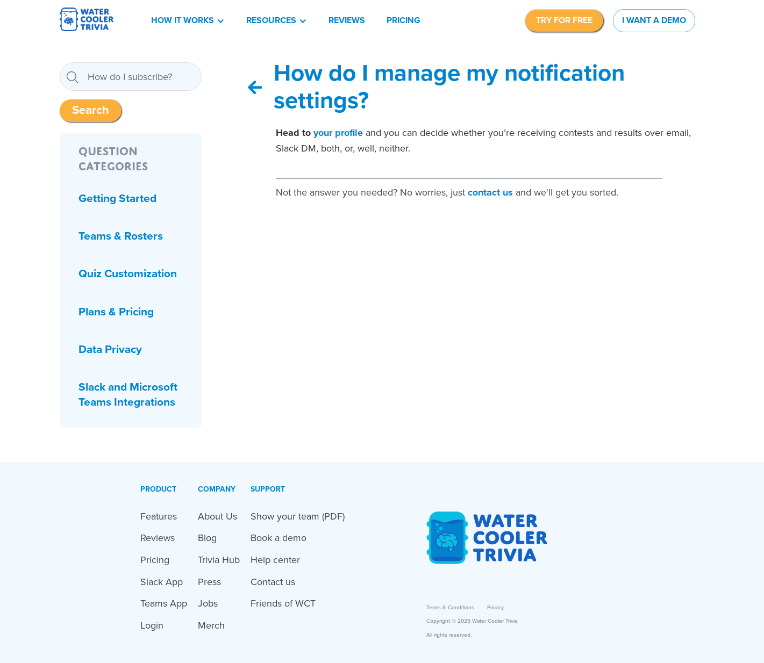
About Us (217, 516)
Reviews (347, 20)
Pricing (403, 20)
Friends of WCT (283, 603)
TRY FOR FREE (564, 20)
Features (158, 516)
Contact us (273, 582)
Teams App (163, 603)
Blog (207, 538)
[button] (187, 21)
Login (151, 625)
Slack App (161, 582)
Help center (275, 560)
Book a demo (278, 538)
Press (209, 582)
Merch (211, 625)
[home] (86, 20)
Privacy (495, 607)
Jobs (208, 603)
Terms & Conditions (450, 607)
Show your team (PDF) (298, 516)
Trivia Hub (219, 560)
